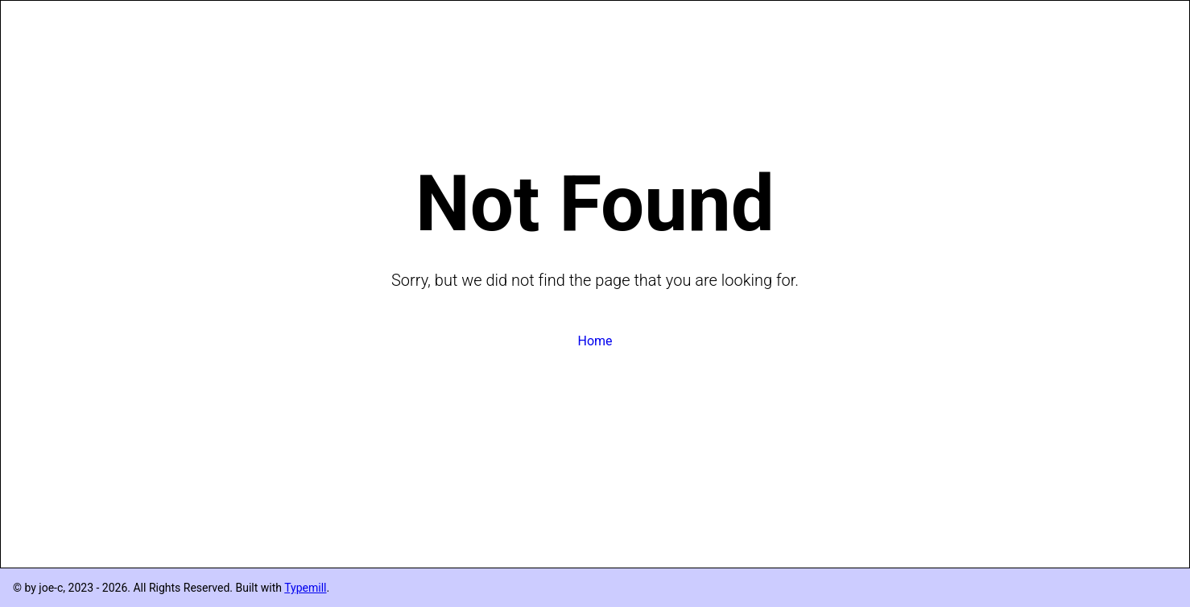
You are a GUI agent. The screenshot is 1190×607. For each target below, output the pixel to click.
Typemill (305, 587)
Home (594, 341)
